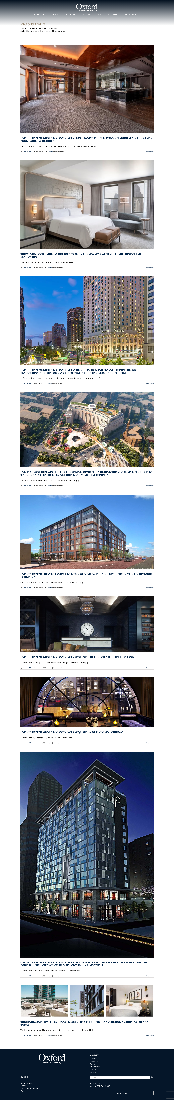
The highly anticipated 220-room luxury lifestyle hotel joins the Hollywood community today (84, 1023)
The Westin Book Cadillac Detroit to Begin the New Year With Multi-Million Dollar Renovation (80, 255)
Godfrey (24, 1080)
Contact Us (122, 1093)
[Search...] (120, 1077)
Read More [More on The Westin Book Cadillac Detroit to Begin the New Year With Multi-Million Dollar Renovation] (150, 267)
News (51, 151)
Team (93, 1064)
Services (94, 1061)
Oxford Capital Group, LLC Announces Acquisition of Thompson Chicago (71, 732)
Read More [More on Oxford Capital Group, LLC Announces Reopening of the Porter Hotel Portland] (150, 668)
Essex (23, 1091)
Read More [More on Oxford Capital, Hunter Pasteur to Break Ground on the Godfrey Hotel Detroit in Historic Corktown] (150, 587)
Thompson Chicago (29, 1088)
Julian (23, 1086)
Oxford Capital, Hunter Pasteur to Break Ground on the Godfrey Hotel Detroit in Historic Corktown (86, 575)
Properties (95, 1067)
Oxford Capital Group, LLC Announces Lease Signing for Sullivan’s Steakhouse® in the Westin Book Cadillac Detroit (86, 139)
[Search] (152, 1077)
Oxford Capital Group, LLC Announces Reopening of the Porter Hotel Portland (77, 657)
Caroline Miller (27, 151)
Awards (93, 1069)
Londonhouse (26, 1083)
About (93, 1059)
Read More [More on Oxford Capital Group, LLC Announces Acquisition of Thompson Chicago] (150, 743)
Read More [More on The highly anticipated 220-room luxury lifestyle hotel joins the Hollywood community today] (150, 1035)
